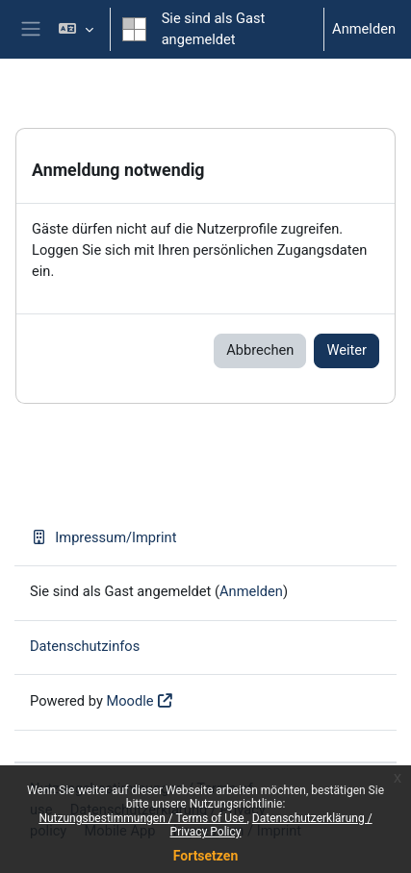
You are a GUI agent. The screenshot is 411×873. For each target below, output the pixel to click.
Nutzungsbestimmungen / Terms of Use (142, 818)
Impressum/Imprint (103, 537)
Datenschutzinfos (85, 646)
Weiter (346, 350)
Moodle (129, 701)
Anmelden (364, 28)
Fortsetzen (206, 855)
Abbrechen (260, 350)
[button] (75, 29)
